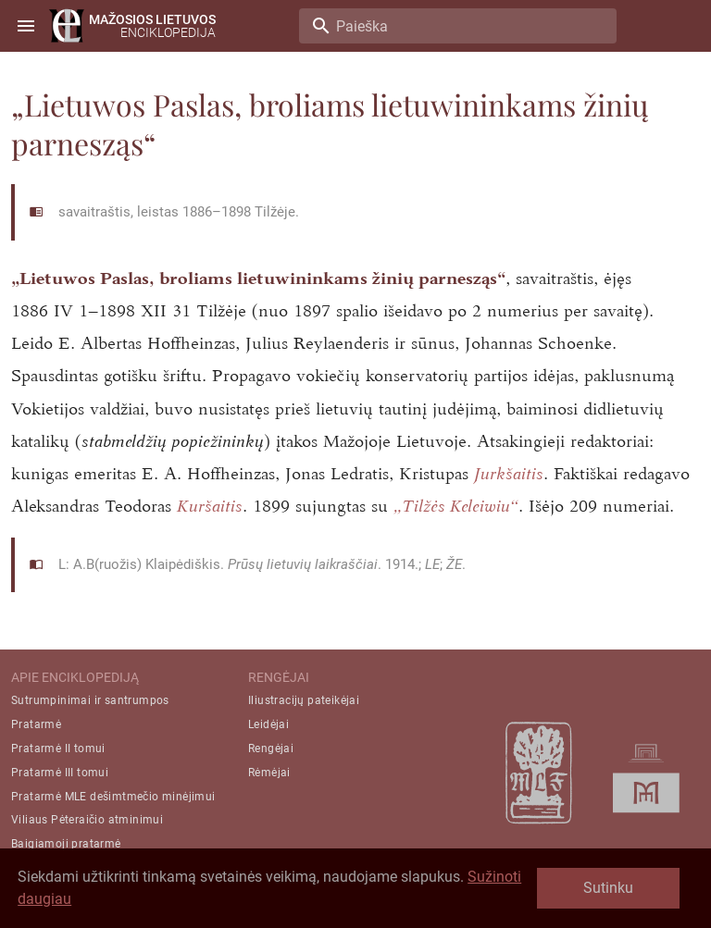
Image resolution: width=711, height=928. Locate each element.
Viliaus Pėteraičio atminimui (87, 819)
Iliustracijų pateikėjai (303, 700)
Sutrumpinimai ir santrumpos (90, 700)
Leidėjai (268, 724)
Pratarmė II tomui (58, 748)
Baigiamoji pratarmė (66, 843)
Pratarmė (36, 724)
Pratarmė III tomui (59, 772)
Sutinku (608, 888)
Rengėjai (270, 748)
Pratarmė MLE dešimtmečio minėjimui (113, 796)
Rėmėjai (269, 772)
